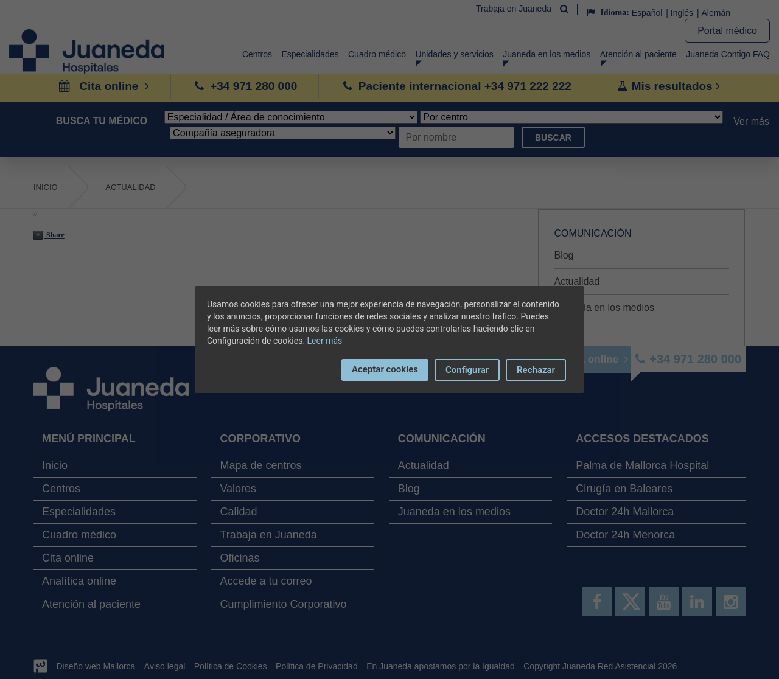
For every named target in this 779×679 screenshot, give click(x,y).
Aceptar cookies (385, 369)
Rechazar (536, 369)
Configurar (467, 369)
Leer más (325, 341)
